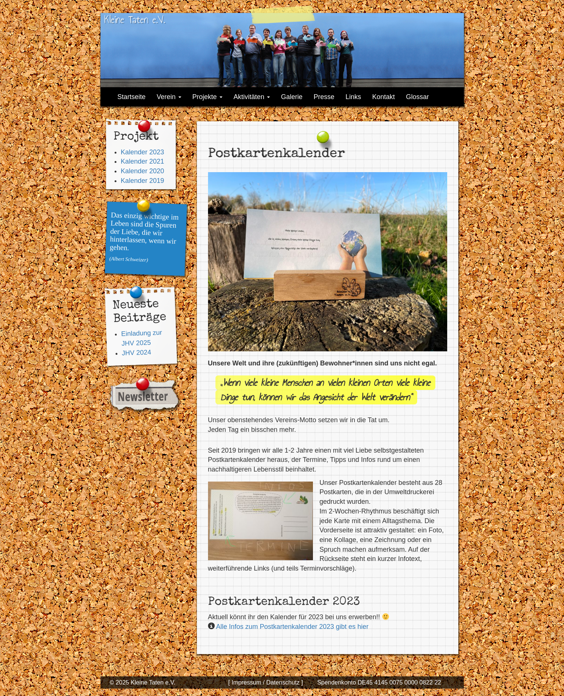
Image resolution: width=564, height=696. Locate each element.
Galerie (292, 97)
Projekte (207, 97)
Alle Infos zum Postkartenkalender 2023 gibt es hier (292, 626)
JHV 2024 (136, 352)
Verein (169, 97)
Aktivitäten (252, 97)
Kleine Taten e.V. (134, 19)
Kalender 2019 (142, 180)
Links (353, 97)
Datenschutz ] (284, 682)
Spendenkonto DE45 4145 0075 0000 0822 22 (379, 682)
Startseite (132, 97)
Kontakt (383, 97)
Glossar (417, 97)
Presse (324, 97)
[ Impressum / (246, 682)
